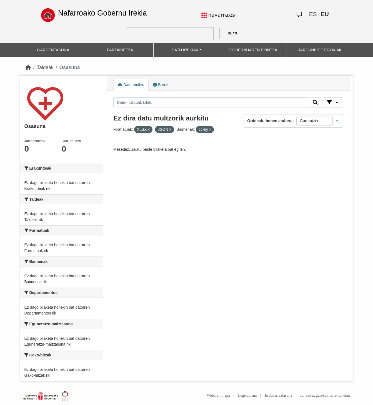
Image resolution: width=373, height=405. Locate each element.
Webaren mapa (218, 395)
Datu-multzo (131, 84)
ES (313, 14)
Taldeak (45, 67)
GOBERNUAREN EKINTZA (253, 50)
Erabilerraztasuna (278, 395)
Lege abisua (247, 395)
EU (325, 14)
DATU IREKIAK (185, 50)
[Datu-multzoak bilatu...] (210, 102)
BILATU (233, 33)
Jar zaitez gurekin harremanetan (325, 395)
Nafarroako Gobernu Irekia (102, 13)
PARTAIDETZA (120, 50)
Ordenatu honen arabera (269, 121)
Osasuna (69, 67)
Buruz (160, 84)
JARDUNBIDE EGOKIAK (320, 50)
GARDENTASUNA (53, 50)
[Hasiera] (28, 67)
